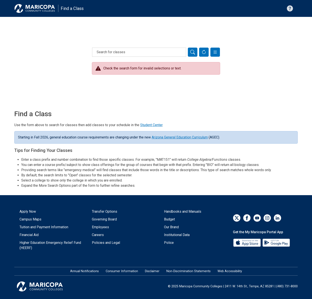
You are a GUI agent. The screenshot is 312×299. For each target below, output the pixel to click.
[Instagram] (267, 218)
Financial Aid (29, 235)
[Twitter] (236, 218)
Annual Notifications (84, 271)
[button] (215, 52)
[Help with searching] (290, 8)
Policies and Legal (106, 243)
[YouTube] (257, 218)
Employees (100, 227)
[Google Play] (276, 242)
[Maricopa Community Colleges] (45, 286)
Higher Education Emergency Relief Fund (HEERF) (50, 245)
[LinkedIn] (277, 218)
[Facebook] (247, 218)
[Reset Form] (204, 52)
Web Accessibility (230, 271)
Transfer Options (104, 211)
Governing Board (104, 219)
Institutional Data (177, 235)
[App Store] (247, 242)
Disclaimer (152, 271)
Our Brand (171, 227)
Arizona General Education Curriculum (180, 137)
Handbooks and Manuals (182, 211)
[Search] (192, 52)
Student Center (151, 125)
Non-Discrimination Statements (188, 271)
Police (169, 243)
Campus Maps (30, 219)
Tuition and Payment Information (44, 227)
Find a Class (72, 8)
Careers (98, 235)
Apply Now (28, 211)
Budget (169, 219)
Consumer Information (122, 271)
